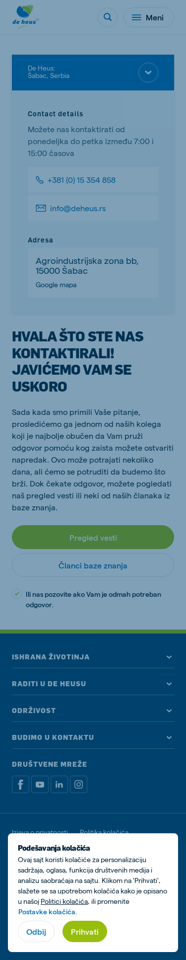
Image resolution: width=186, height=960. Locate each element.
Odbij (36, 931)
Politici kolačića (64, 901)
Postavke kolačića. (47, 911)
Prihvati (85, 931)
